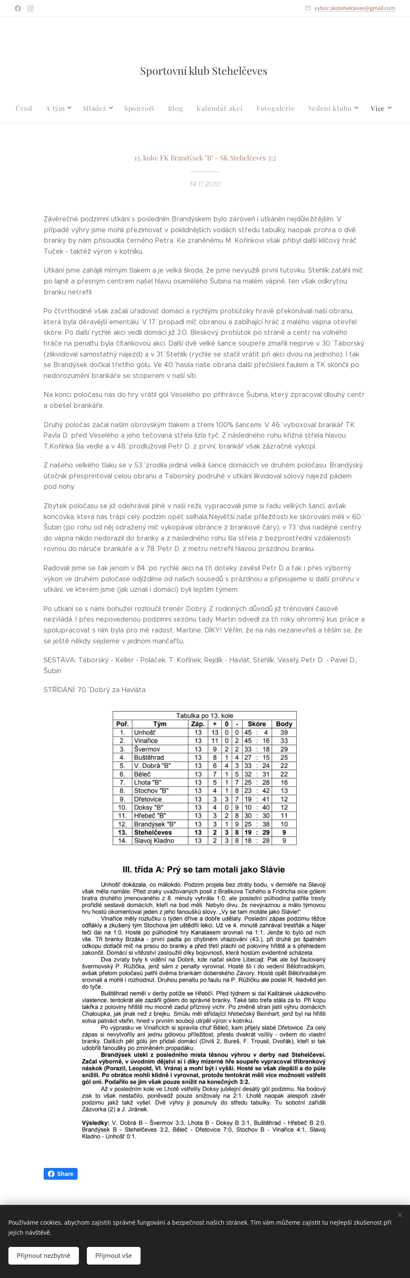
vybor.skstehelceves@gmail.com (354, 8)
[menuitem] (33, 108)
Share (60, 1173)
